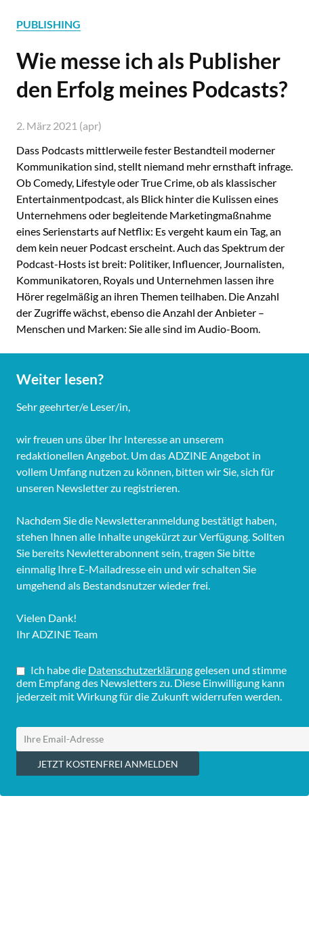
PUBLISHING (48, 24)
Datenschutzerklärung (140, 669)
